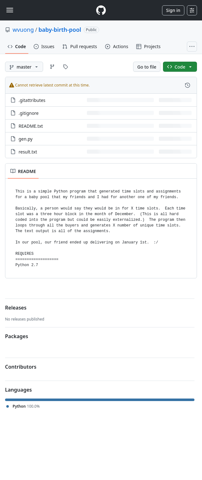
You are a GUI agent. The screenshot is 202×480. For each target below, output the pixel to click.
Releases (15, 307)
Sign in (173, 10)
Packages (16, 336)
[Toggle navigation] (9, 10)
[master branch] (24, 67)
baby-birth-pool (59, 29)
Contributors (20, 366)
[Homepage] (101, 10)
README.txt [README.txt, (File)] (31, 126)
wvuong (23, 29)
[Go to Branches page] (52, 67)
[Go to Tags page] (65, 67)
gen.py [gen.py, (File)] (25, 139)
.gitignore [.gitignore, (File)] (29, 113)
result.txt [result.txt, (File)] (28, 152)
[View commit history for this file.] (187, 85)
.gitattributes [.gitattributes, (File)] (32, 100)
